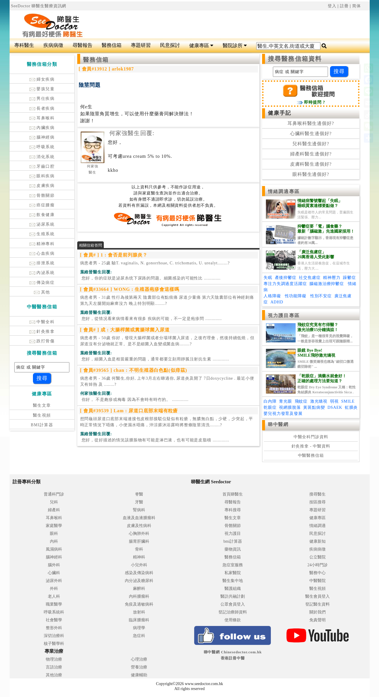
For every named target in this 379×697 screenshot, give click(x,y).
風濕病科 (54, 549)
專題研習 (141, 45)
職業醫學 (54, 604)
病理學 (139, 628)
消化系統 (42, 157)
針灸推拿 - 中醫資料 (311, 446)
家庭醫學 (54, 525)
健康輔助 (139, 675)
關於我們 (317, 612)
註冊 (344, 6)
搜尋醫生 (317, 494)
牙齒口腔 (42, 166)
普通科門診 (54, 494)
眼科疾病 (42, 176)
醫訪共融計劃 (232, 596)
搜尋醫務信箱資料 (295, 58)
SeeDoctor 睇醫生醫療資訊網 (38, 6)
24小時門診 (317, 565)
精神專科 (42, 244)
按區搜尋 (317, 502)
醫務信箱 (112, 45)
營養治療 (139, 667)
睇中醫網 (278, 424)
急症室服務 (232, 565)
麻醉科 (139, 588)
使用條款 (232, 620)
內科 (54, 541)
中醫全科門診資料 (311, 437)
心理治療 (139, 659)
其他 (42, 292)
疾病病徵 (53, 45)
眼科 (54, 533)
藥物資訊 (232, 549)
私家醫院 (232, 573)
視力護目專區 (284, 315)
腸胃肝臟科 (139, 541)
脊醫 (139, 494)
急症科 (139, 636)
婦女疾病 (42, 79)
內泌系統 (42, 272)
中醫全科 (42, 322)
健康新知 (317, 541)
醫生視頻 (42, 415)
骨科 (139, 549)
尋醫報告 (82, 45)
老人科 (54, 596)
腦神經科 (54, 557)
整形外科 (54, 628)
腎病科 (139, 510)
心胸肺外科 (139, 533)
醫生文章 (42, 405)
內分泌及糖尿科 (139, 581)
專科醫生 (24, 45)
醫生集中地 (232, 581)
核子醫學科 (54, 643)
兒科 (54, 502)
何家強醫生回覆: (132, 133)
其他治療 (54, 675)
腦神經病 (42, 137)
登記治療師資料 (232, 612)
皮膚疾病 (42, 185)
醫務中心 (317, 573)
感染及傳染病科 (139, 573)
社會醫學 (54, 620)
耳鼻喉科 (42, 118)
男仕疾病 (42, 98)
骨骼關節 (42, 195)
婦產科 (54, 510)
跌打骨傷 (42, 341)
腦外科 (54, 565)
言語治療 (54, 667)
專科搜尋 (232, 510)
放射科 (139, 612)
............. (150, 278)
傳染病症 (42, 282)
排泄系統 (42, 263)
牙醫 (139, 502)
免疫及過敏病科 (139, 604)
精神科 (139, 557)
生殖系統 (42, 234)
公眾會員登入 (232, 604)
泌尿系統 (42, 224)
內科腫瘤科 (139, 596)
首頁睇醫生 (232, 494)
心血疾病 (42, 253)
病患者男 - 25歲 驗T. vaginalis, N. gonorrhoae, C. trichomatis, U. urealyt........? (155, 263)
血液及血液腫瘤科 (139, 518)
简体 (356, 6)
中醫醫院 (317, 581)
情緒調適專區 (284, 191)
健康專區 (201, 45)
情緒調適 (317, 525)
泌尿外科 (54, 581)
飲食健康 (42, 215)
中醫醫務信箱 (311, 455)
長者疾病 (42, 108)
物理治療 (54, 659)
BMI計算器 (42, 425)
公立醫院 (317, 557)
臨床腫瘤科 (139, 620)
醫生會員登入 (317, 596)
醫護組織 (232, 588)
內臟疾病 (42, 127)
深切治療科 (54, 636)
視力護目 (232, 533)
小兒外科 (139, 565)
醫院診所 (235, 45)
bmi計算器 (232, 541)
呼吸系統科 (54, 612)
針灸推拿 (42, 331)
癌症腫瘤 (42, 205)
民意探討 (170, 45)
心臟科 (54, 573)
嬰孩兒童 (42, 89)
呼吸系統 (42, 147)
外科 (54, 588)
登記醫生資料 (317, 604)
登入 (332, 6)
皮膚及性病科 (139, 525)
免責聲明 (317, 620)
